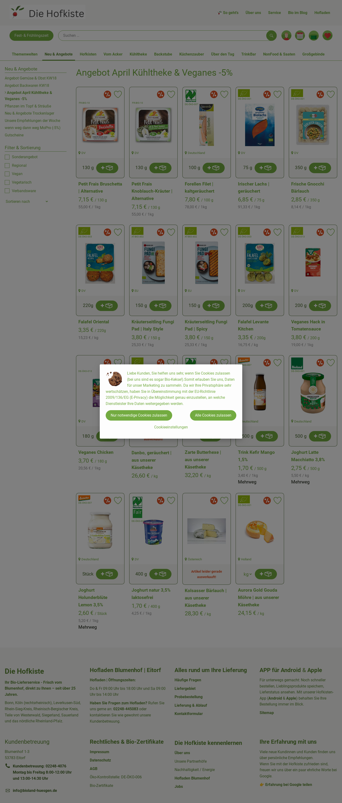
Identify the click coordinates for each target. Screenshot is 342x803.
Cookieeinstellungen (171, 427)
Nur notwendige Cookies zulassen (139, 415)
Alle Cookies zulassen (213, 415)
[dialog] (171, 401)
